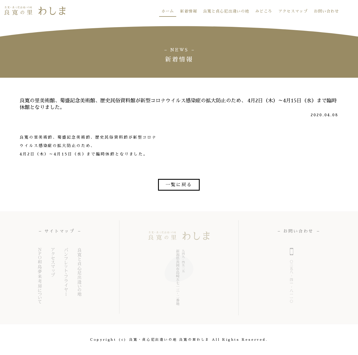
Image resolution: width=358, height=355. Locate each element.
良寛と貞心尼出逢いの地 (226, 11)
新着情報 (188, 11)
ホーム (167, 11)
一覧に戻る (179, 185)
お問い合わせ (326, 11)
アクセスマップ (293, 11)
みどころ (263, 11)
